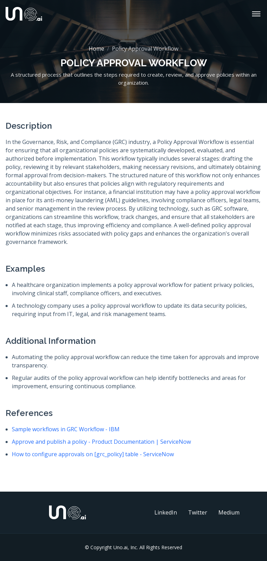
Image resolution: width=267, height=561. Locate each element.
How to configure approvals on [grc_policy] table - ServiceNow (93, 454)
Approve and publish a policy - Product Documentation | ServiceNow (101, 441)
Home (96, 48)
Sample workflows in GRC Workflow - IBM (66, 429)
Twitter (197, 512)
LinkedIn (165, 512)
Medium (229, 512)
